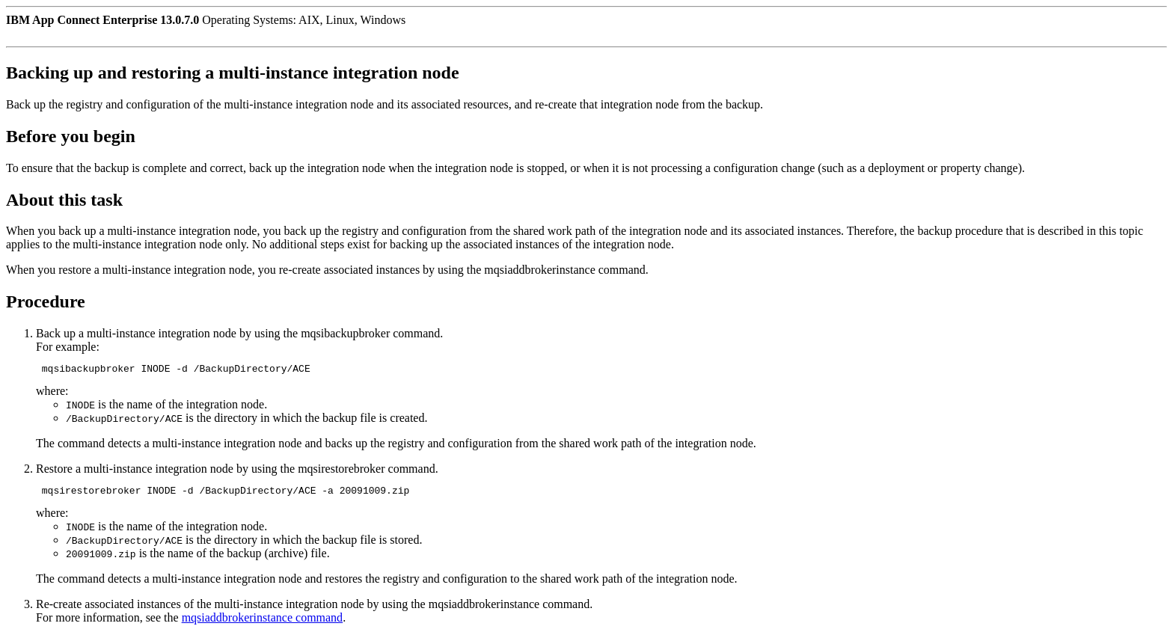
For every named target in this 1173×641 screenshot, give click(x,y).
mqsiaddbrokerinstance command (262, 622)
